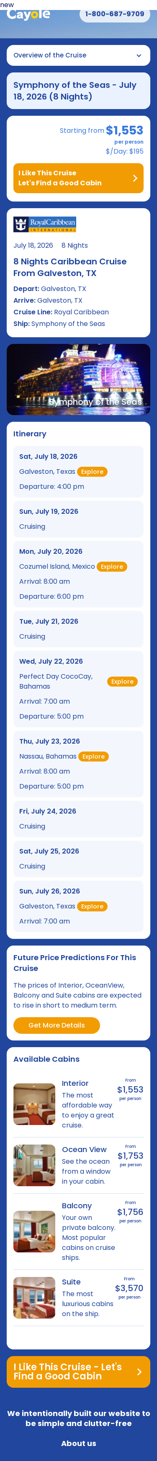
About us (78, 1444)
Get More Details (56, 1025)
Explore (92, 472)
